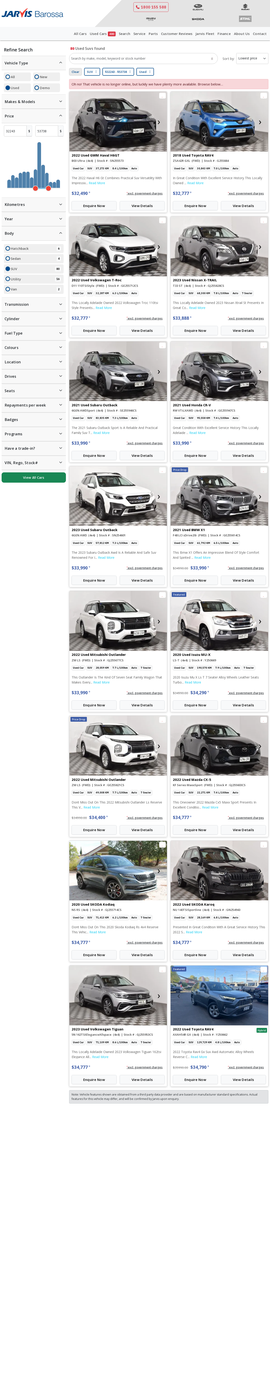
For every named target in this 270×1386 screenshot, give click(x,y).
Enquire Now (94, 205)
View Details (142, 205)
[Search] (212, 58)
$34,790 (199, 1067)
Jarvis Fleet (205, 33)
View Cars (33, 477)
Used (15, 87)
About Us (242, 33)
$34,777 (182, 817)
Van (36, 289)
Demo (45, 87)
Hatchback (36, 248)
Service (139, 33)
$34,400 (98, 817)
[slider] (35, 188)
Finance (224, 33)
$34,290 (199, 693)
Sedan (36, 258)
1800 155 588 (150, 7)
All (13, 76)
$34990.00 (180, 568)
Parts (153, 33)
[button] (145, 193)
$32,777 (182, 193)
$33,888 (182, 318)
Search (124, 33)
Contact (260, 33)
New (43, 76)
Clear (75, 72)
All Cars (80, 33)
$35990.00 (180, 1067)
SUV (36, 268)
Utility (36, 279)
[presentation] (77, 121)
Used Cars (103, 34)
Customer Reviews (176, 33)
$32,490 (81, 193)
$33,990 (81, 443)
